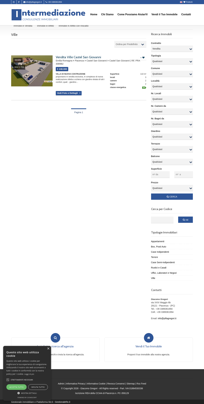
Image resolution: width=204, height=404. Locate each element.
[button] (8, 380)
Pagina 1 (78, 112)
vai (185, 219)
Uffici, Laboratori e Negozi (164, 272)
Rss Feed (141, 383)
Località (155, 81)
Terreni (154, 257)
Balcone (155, 156)
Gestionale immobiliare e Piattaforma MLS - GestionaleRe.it (40, 401)
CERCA (172, 196)
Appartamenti (157, 241)
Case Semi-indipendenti (163, 262)
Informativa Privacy (75, 383)
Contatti (186, 14)
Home (93, 14)
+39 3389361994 (54, 2)
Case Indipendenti (160, 251)
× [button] (48, 349)
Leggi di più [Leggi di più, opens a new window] (29, 374)
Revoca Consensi (116, 383)
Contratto (156, 43)
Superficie (156, 169)
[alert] (27, 373)
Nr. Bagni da (157, 119)
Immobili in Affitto (45, 26)
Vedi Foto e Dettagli (67, 93)
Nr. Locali (156, 94)
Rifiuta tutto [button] (37, 387)
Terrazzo (155, 144)
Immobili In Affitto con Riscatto (73, 26)
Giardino (155, 131)
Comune (155, 68)
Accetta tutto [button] (16, 387)
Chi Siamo (107, 14)
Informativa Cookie (96, 383)
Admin (61, 383)
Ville (153, 278)
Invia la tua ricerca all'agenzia (55, 346)
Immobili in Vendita (23, 26)
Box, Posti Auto (158, 246)
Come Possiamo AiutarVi (132, 14)
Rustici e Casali (158, 267)
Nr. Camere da (158, 106)
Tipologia (156, 56)
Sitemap (131, 383)
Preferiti (188, 2)
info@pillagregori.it (32, 2)
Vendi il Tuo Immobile (164, 14)
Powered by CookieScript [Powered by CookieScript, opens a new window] (27, 398)
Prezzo (154, 182)
